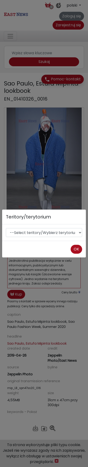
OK (76, 249)
